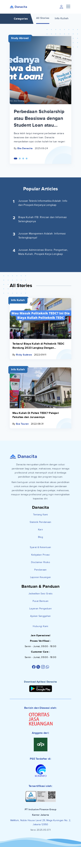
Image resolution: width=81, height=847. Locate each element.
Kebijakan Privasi (40, 554)
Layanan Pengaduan (40, 608)
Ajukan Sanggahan (40, 616)
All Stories (42, 18)
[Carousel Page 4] (26, 158)
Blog (40, 537)
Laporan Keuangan (40, 577)
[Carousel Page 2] (20, 158)
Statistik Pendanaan (40, 522)
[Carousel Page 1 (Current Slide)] (15, 158)
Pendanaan (40, 569)
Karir (40, 529)
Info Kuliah (61, 18)
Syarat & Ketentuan (40, 547)
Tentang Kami (40, 514)
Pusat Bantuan (41, 601)
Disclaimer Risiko (40, 562)
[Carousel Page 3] (23, 158)
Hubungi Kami (40, 626)
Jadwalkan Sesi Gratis (40, 593)
